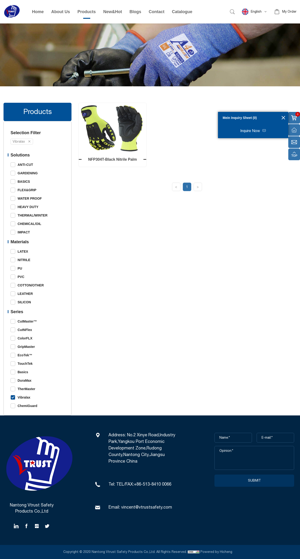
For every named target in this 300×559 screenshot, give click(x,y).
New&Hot (112, 11)
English (252, 11)
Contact (157, 11)
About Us (60, 11)
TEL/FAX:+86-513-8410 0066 (143, 484)
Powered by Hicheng (216, 552)
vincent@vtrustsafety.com (146, 507)
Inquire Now (250, 131)
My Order (289, 11)
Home (38, 11)
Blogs (135, 11)
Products (87, 11)
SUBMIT (254, 480)
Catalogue (182, 11)
